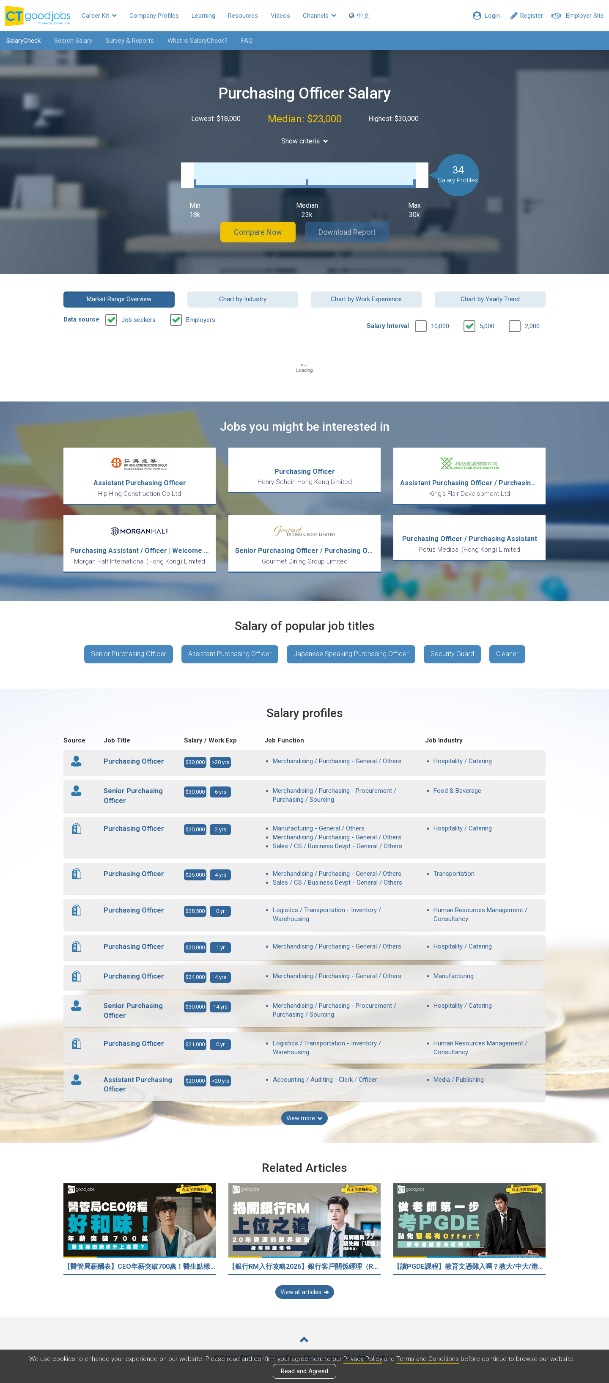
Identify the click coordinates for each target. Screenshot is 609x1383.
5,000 (487, 326)
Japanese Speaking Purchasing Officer (351, 654)
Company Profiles (154, 15)
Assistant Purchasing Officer (230, 654)
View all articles (304, 1292)
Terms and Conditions (427, 1359)
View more (304, 1118)
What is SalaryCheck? (197, 40)
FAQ (246, 40)
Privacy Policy (362, 1359)
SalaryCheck (23, 40)
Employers (200, 320)
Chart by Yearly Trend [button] (490, 299)
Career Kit (99, 15)
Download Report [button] (347, 232)
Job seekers (138, 320)
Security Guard (452, 654)
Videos (280, 15)
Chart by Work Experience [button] (366, 299)
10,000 (440, 326)
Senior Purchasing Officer (128, 654)
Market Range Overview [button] (119, 299)
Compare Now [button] (258, 232)
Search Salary (73, 40)
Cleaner (507, 654)
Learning (203, 15)
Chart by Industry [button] (242, 299)
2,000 (532, 326)
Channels (319, 15)
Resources (243, 15)
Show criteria (304, 141)
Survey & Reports (130, 40)
